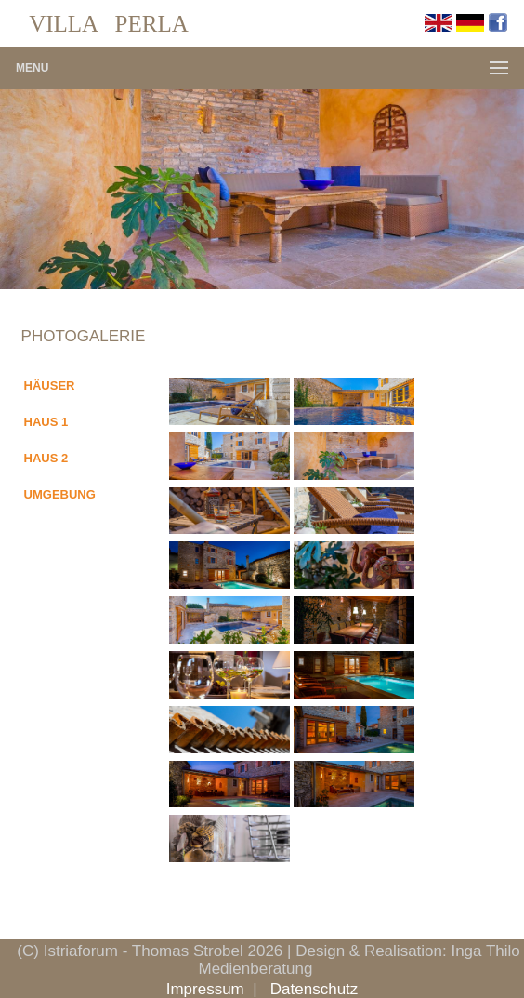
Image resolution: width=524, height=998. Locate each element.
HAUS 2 (46, 458)
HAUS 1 (46, 422)
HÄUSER (49, 386)
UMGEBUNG (60, 494)
